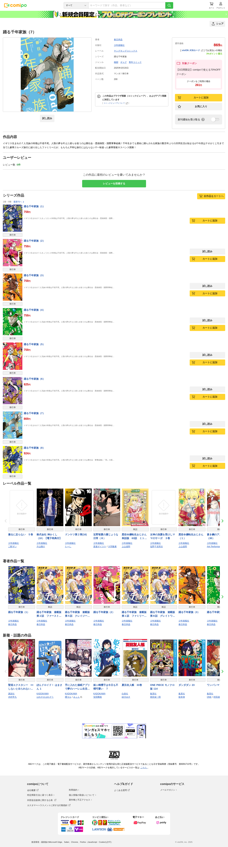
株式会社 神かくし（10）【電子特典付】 (49, 536)
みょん (76, 697)
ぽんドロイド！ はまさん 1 (49, 687)
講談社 (11, 693)
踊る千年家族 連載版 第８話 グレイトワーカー (163, 614)
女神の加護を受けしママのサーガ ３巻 (162, 536)
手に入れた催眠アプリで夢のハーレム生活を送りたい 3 (77, 687)
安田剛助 (97, 697)
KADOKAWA (43, 693)
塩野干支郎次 (156, 546)
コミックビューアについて (116, 103)
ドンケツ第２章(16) (76, 534)
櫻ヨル (68, 697)
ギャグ (123, 62)
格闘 (116, 62)
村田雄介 (217, 697)
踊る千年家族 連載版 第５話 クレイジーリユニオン (78, 614)
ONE (209, 697)
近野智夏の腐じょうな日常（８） (105, 536)
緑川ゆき (126, 697)
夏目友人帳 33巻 (132, 685)
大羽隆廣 (112, 546)
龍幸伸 (181, 697)
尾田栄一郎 (155, 697)
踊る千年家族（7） (34, 413)
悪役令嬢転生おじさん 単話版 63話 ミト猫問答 (135, 536)
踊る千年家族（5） (34, 344)
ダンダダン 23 (186, 685)
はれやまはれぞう (45, 697)
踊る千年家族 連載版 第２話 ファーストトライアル (50, 614)
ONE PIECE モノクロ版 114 (162, 687)
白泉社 (125, 693)
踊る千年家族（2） (34, 240)
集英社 (153, 693)
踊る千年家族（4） (34, 309)
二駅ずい (12, 546)
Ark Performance (215, 546)
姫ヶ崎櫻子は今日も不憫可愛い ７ (105, 687)
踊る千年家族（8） (34, 447)
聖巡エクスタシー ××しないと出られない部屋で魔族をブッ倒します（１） (20, 687)
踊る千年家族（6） (34, 378)
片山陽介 (41, 546)
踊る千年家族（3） (34, 275)
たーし (68, 546)
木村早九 (12, 697)
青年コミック (135, 62)
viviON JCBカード (192, 50)
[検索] (169, 5)
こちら (143, 767)
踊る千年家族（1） (34, 206)
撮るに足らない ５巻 (20, 534)
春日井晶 (118, 39)
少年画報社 (119, 45)
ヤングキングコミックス (125, 51)
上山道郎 (126, 546)
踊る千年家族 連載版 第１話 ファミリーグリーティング (135, 614)
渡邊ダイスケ (99, 546)
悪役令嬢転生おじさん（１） (190, 536)
